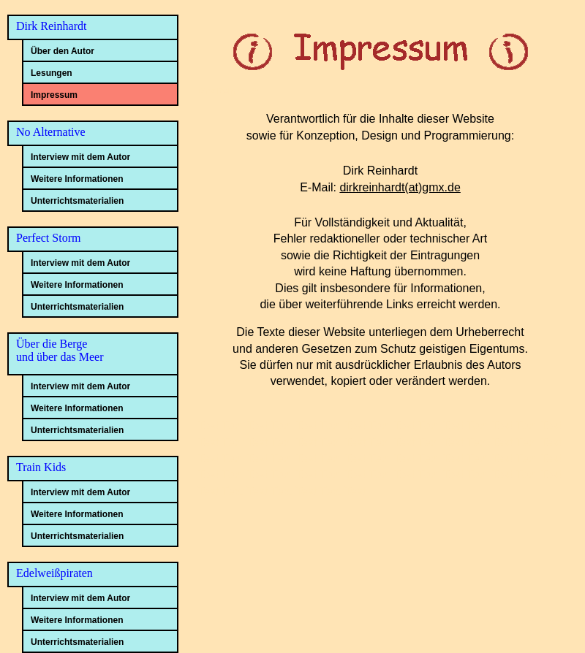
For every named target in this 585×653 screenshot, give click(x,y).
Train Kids (41, 467)
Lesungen (51, 73)
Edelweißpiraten (54, 573)
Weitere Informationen (77, 179)
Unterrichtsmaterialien (77, 201)
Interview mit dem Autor (80, 157)
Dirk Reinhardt (51, 26)
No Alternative (51, 132)
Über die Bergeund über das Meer (60, 350)
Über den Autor (62, 51)
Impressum (54, 95)
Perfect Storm (48, 238)
